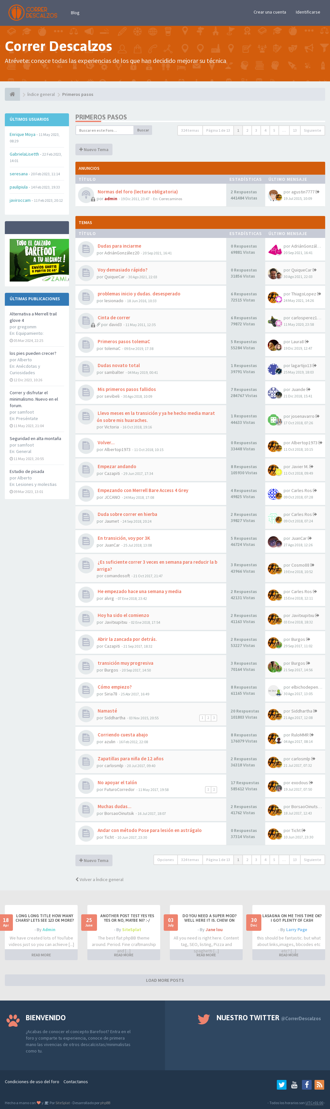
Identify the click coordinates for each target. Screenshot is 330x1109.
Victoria (111, 427)
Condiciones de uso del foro (32, 1081)
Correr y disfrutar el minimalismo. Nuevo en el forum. (34, 399)
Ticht (109, 837)
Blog (75, 12)
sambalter (114, 372)
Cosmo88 (300, 565)
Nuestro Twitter (269, 1017)
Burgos (298, 639)
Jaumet (111, 521)
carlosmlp (113, 765)
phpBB (105, 1102)
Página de (218, 130)
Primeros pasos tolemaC (123, 341)
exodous (299, 783)
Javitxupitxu (115, 622)
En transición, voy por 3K (123, 538)
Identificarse (308, 12)
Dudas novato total (118, 365)
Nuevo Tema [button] (94, 149)
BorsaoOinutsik (119, 813)
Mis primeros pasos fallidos (126, 389)
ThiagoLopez (303, 294)
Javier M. (299, 466)
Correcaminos (170, 198)
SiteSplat (131, 929)
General (23, 451)
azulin (109, 741)
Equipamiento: (30, 333)
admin (110, 198)
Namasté (107, 711)
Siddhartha (114, 718)
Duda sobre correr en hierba (127, 514)
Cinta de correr (113, 317)
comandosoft (117, 576)
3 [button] (256, 130)
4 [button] (265, 130)
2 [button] (247, 130)
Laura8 (297, 341)
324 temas (190, 130)
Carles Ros (301, 490)
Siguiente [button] (312, 130)
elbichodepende (307, 687)
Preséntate (27, 418)
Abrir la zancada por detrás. (127, 639)
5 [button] (274, 130)
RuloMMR (300, 735)
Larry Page (296, 929)
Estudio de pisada (27, 471)
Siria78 (110, 694)
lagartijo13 (301, 365)
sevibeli (112, 396)
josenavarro (303, 416)
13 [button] (295, 130)
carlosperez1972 (307, 318)
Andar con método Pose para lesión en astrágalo (149, 830)
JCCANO (112, 497)
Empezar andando (116, 466)
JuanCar (112, 545)
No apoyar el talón (117, 782)
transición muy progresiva (125, 663)
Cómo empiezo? (114, 687)
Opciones (165, 859)
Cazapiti (112, 473)
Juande (298, 389)
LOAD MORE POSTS (165, 980)
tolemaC (112, 348)
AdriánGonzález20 (121, 253)
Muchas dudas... (114, 806)
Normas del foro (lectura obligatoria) (137, 192)
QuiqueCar (114, 277)
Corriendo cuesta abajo (122, 735)
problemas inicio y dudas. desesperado (138, 294)
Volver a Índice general (99, 879)
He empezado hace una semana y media (139, 591)
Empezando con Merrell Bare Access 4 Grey (142, 490)
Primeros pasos (101, 117)
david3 (115, 324)
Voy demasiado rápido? (122, 270)
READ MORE (41, 954)
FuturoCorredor (119, 789)
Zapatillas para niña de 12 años (130, 758)
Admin (49, 929)
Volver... (106, 442)
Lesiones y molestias (36, 484)
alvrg (109, 598)
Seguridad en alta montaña (35, 438)
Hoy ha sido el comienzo (123, 615)
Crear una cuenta (270, 12)
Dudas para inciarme (119, 246)
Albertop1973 (117, 449)
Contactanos (75, 1081)
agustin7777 (303, 192)
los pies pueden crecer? (33, 353)
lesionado (113, 300)
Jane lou (214, 929)
